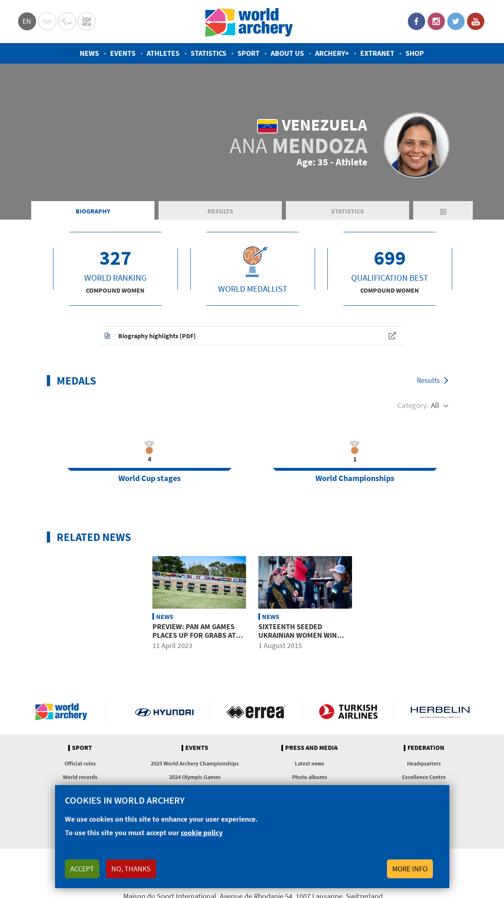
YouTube (476, 21)
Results (220, 211)
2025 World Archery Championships (195, 763)
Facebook (416, 21)
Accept (82, 868)
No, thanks (131, 868)
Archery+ (332, 53)
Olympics (47, 21)
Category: (413, 405)
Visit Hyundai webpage (164, 711)
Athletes (163, 53)
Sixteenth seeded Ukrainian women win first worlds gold (297, 635)
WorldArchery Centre (87, 21)
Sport (248, 53)
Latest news (309, 763)
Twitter (456, 21)
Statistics (208, 53)
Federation (425, 747)
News (89, 53)
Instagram (436, 21)
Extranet (377, 53)
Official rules (80, 763)
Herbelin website (440, 711)
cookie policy (202, 832)
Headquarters (424, 763)
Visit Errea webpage (256, 711)
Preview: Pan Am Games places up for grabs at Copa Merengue (194, 635)
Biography (93, 211)
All (435, 405)
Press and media (311, 747)
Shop (414, 53)
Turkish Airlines (348, 711)
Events (123, 53)
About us (287, 53)
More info (410, 868)
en (27, 21)
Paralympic (67, 21)
